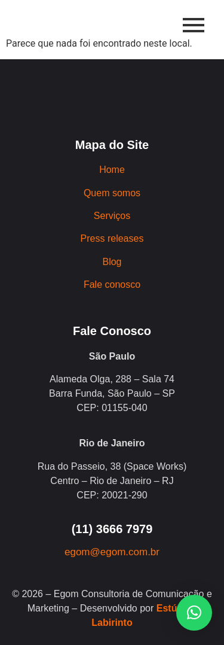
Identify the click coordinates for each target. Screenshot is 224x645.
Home (112, 170)
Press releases (112, 238)
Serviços (112, 216)
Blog (111, 262)
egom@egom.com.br (112, 552)
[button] (194, 613)
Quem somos (112, 193)
